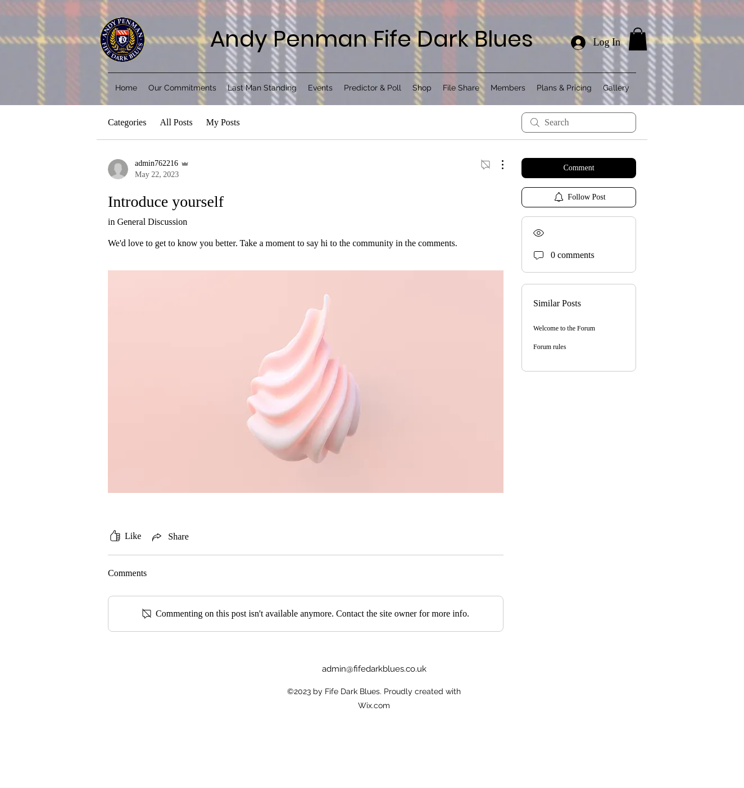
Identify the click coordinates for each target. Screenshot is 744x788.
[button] (637, 39)
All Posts (176, 122)
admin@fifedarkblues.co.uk (374, 669)
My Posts (223, 122)
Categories (127, 122)
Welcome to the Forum (564, 328)
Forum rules (549, 347)
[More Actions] (496, 164)
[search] (578, 122)
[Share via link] (169, 537)
